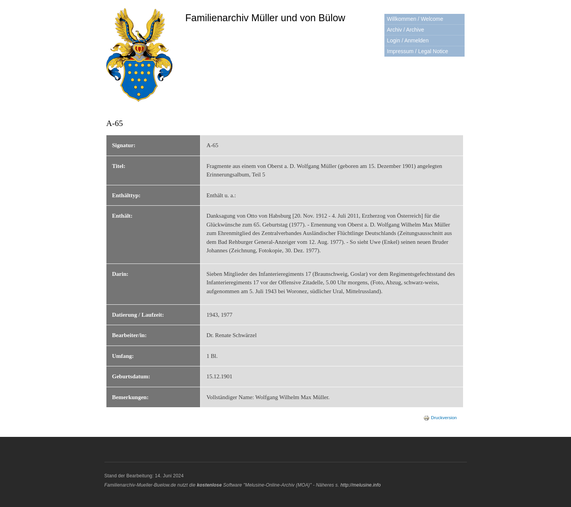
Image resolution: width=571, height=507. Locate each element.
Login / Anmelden (408, 40)
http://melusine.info (360, 485)
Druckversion (440, 417)
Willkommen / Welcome (415, 19)
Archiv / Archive (405, 30)
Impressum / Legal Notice (417, 51)
